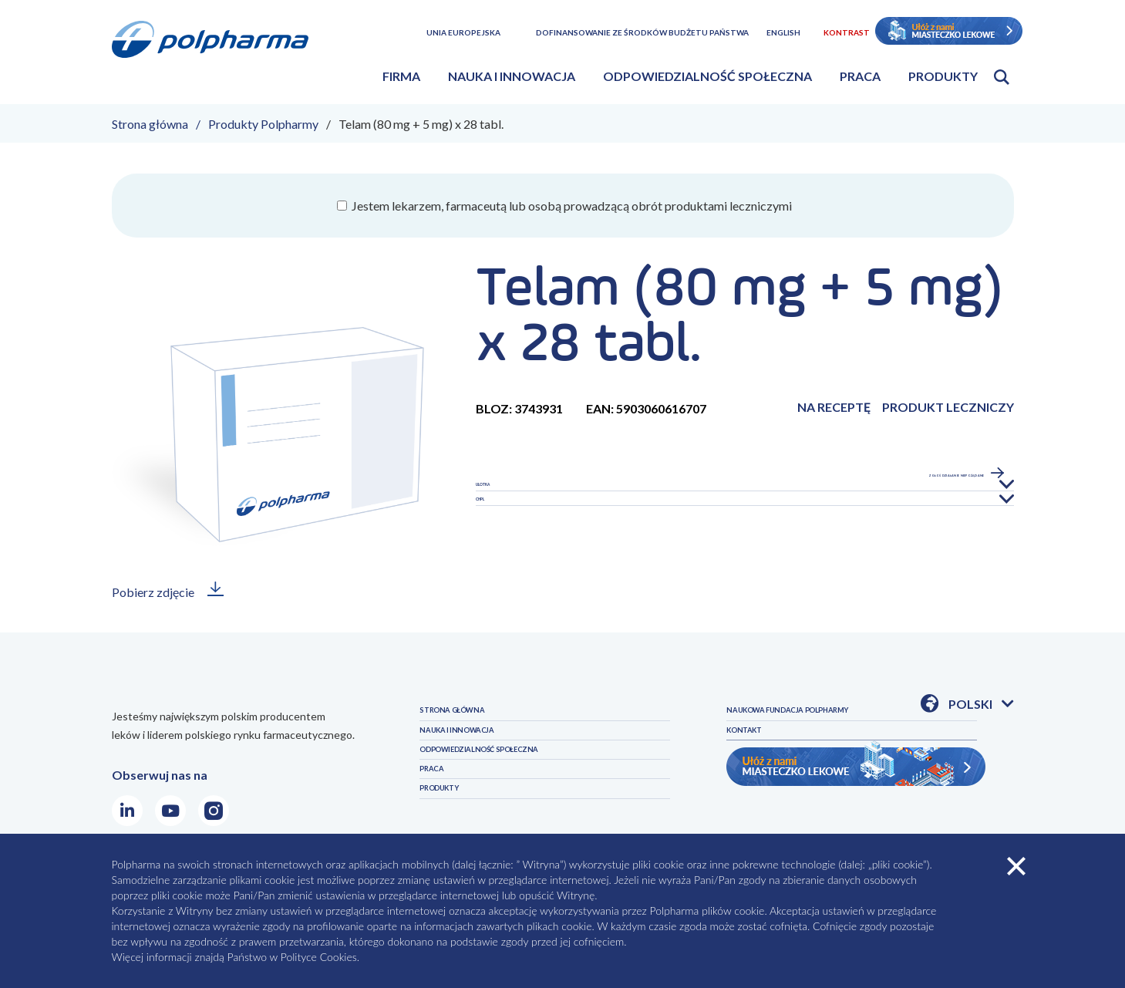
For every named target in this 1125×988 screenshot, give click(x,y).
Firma (401, 76)
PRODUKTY (759, 717)
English (783, 32)
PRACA (439, 816)
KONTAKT (756, 783)
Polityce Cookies (319, 956)
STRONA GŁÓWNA (473, 717)
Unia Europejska (463, 32)
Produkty (943, 76)
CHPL (492, 539)
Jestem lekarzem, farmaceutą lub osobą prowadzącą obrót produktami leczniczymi (570, 205)
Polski (980, 704)
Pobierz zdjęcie (153, 592)
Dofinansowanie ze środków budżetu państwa (642, 32)
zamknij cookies (1016, 866)
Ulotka (501, 498)
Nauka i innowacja (511, 76)
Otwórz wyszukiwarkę (1001, 77)
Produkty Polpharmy (263, 123)
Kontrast (847, 32)
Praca (860, 76)
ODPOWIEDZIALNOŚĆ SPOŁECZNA (520, 783)
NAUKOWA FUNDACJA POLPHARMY (830, 750)
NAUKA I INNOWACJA (480, 750)
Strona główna (150, 123)
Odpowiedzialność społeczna (707, 76)
